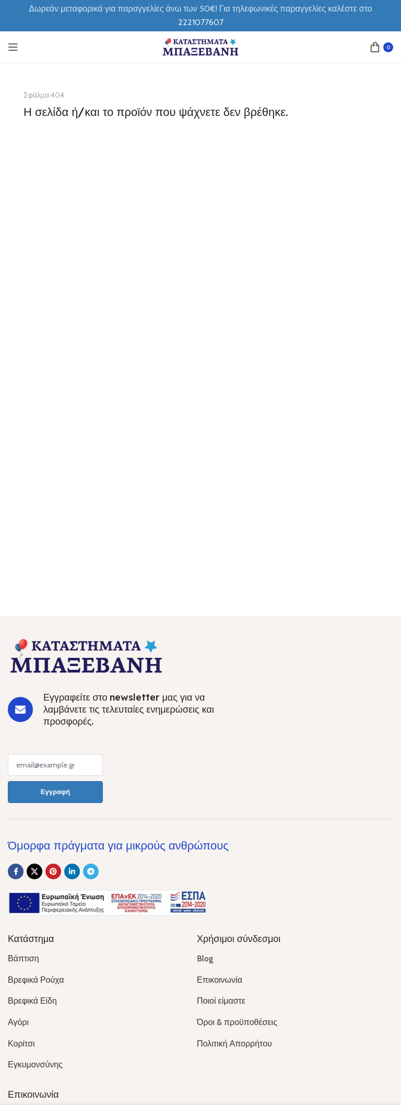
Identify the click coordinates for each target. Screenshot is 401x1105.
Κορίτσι (21, 1044)
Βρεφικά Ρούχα (36, 980)
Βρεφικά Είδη (32, 1001)
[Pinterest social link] (53, 871)
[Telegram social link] (91, 871)
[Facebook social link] (15, 871)
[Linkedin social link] (72, 871)
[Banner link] (200, 227)
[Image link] (86, 655)
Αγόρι (18, 1022)
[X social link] (34, 871)
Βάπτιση (23, 958)
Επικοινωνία (219, 980)
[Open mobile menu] (13, 47)
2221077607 (200, 22)
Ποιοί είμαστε (221, 1001)
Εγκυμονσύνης (35, 1064)
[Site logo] (200, 46)
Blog (205, 958)
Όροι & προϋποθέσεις (237, 1022)
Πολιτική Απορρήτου (234, 1044)
